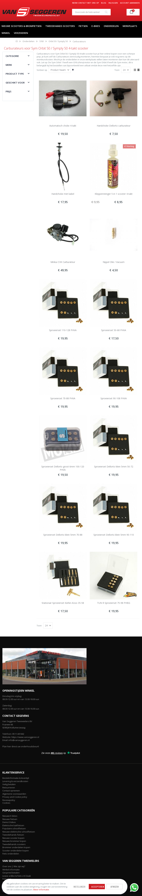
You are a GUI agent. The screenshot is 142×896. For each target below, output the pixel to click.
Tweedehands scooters (14, 844)
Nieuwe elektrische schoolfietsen (18, 831)
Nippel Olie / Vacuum (113, 262)
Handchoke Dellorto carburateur (113, 125)
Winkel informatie (11, 869)
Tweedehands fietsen (13, 834)
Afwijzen (103, 883)
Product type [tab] (15, 73)
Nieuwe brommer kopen (14, 841)
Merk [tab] (9, 64)
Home (17, 41)
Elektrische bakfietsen (13, 825)
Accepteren (86, 883)
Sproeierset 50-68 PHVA (113, 330)
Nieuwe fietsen (9, 819)
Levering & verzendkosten (15, 781)
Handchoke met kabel (62, 193)
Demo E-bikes (9, 822)
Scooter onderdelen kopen (15, 850)
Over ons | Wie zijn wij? (13, 866)
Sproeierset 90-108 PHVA (114, 398)
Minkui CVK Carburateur (62, 262)
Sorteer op (42, 70)
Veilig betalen (9, 784)
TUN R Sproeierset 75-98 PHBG (113, 602)
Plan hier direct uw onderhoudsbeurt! (20, 746)
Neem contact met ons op (85, 3)
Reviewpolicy (8, 800)
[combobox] (91, 12)
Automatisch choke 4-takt (62, 125)
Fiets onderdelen (10, 853)
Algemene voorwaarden (14, 793)
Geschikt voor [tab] (15, 82)
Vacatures (7, 891)
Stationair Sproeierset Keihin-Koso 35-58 (63, 602)
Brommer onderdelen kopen (16, 847)
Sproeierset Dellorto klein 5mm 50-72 (113, 466)
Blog (103, 3)
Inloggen (113, 3)
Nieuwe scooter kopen (13, 838)
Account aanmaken (130, 3)
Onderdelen (28, 41)
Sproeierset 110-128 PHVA (63, 330)
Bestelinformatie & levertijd (15, 778)
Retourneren (8, 787)
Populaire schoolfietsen (14, 828)
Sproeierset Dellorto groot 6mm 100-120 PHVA (62, 468)
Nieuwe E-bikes (9, 815)
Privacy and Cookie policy (14, 796)
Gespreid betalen (11, 872)
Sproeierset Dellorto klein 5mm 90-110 (113, 534)
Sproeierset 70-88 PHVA (62, 398)
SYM (41, 41)
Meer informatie (25, 888)
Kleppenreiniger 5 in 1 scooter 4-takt (114, 193)
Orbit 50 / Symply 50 (58, 41)
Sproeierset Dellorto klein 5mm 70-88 (62, 534)
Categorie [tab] (12, 56)
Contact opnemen (11, 790)
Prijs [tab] (8, 91)
